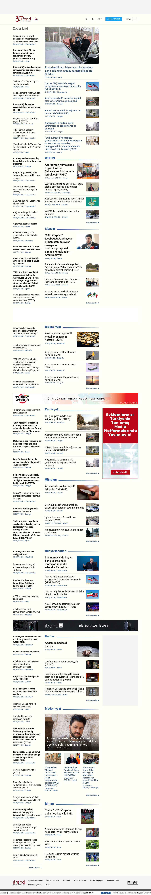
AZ (99, 19)
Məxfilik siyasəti (34, 885)
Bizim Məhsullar (80, 880)
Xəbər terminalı (113, 19)
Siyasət (50, 228)
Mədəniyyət (53, 708)
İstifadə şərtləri (113, 880)
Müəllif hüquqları (96, 880)
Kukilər (47, 885)
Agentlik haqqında (35, 880)
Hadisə (50, 636)
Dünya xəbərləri (55, 551)
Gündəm (51, 479)
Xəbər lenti (20, 28)
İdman (49, 803)
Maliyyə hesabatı (52, 880)
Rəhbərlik (66, 880)
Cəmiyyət (51, 409)
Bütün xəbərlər (91, 223)
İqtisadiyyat (53, 327)
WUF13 (50, 158)
